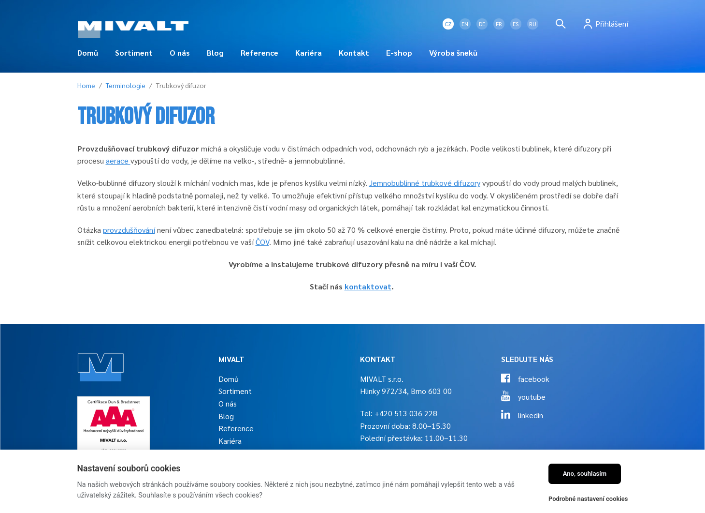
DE (482, 24)
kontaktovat (368, 286)
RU (532, 24)
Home (86, 85)
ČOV (262, 242)
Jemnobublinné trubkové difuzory (424, 183)
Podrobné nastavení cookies (588, 498)
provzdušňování (129, 230)
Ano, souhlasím (585, 473)
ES (515, 24)
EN (464, 24)
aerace (118, 160)
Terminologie (125, 85)
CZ (448, 24)
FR (499, 24)
